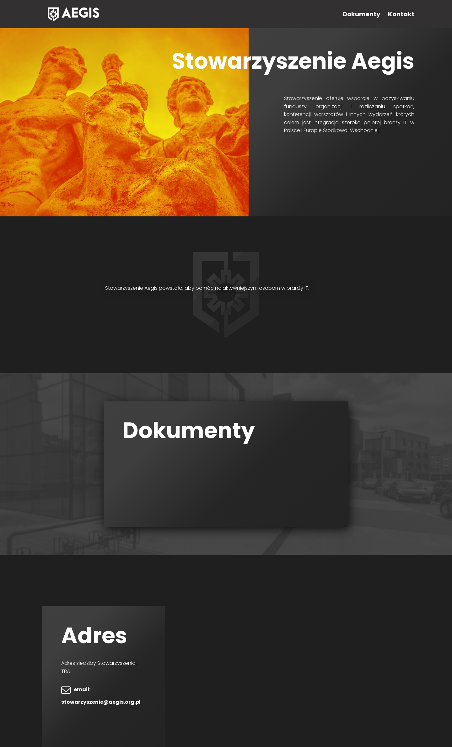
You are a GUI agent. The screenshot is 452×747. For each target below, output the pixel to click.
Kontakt (401, 14)
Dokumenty (361, 14)
